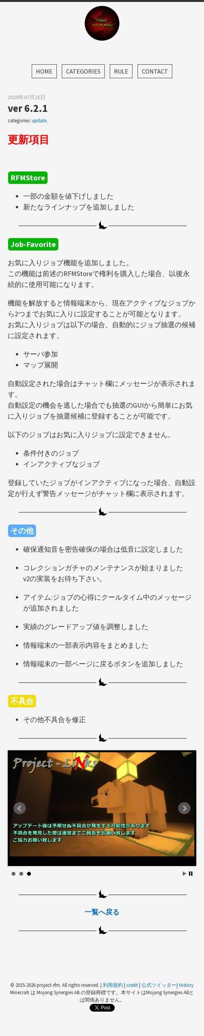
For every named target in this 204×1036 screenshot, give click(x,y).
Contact (155, 71)
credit (132, 985)
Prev (20, 808)
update (39, 120)
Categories (83, 71)
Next (184, 808)
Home (44, 71)
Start (185, 873)
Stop (190, 873)
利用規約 (113, 985)
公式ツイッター (159, 985)
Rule (121, 71)
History (186, 985)
